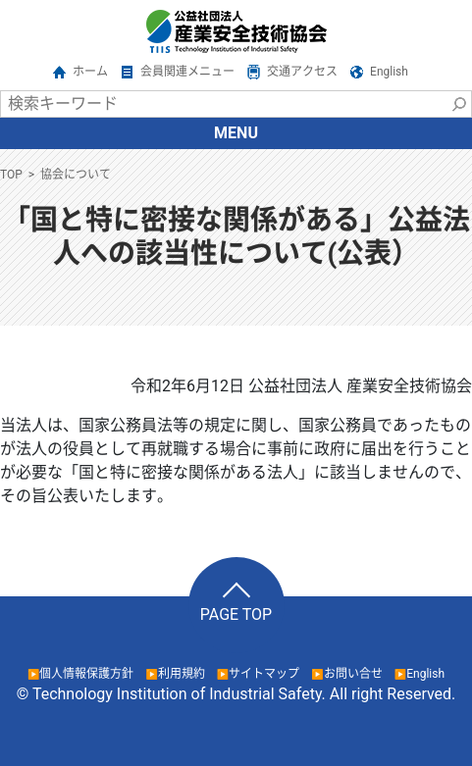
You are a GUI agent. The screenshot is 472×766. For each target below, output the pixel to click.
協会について (75, 174)
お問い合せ (353, 674)
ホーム (90, 71)
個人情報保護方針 (86, 674)
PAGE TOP (236, 614)
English (389, 71)
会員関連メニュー (187, 71)
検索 (458, 104)
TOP (11, 174)
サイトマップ (264, 674)
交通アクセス (302, 71)
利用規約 (181, 674)
